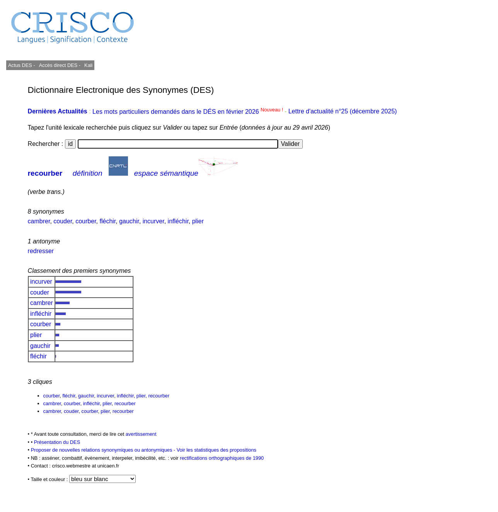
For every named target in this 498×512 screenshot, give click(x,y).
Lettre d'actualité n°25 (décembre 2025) (342, 111)
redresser (41, 251)
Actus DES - (21, 65)
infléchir (178, 221)
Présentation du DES (57, 442)
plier (198, 221)
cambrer (39, 221)
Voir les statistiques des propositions (216, 450)
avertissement (141, 434)
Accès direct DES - (59, 65)
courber (85, 221)
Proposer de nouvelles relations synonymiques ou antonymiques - (104, 450)
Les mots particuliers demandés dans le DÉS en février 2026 (188, 111)
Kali (88, 65)
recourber (45, 173)
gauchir (129, 221)
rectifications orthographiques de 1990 (222, 458)
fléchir (107, 221)
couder (62, 221)
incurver (153, 221)
